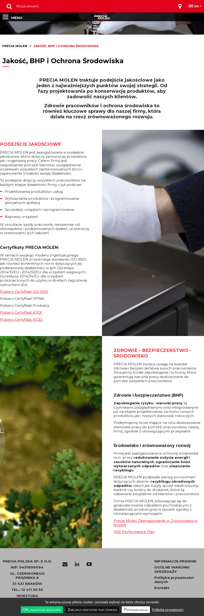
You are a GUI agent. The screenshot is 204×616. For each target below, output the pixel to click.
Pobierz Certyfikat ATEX (21, 312)
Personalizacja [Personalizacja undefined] (135, 610)
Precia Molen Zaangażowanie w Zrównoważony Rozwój (156, 522)
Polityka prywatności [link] (168, 610)
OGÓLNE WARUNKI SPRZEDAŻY (172, 569)
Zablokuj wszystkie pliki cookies (92, 610)
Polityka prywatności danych (174, 580)
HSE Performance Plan (134, 532)
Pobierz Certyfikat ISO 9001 (24, 291)
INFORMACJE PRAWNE (175, 561)
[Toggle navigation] (180, 6)
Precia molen (14, 46)
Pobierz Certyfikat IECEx (21, 319)
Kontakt (161, 588)
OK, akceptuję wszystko (42, 610)
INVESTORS (27, 596)
